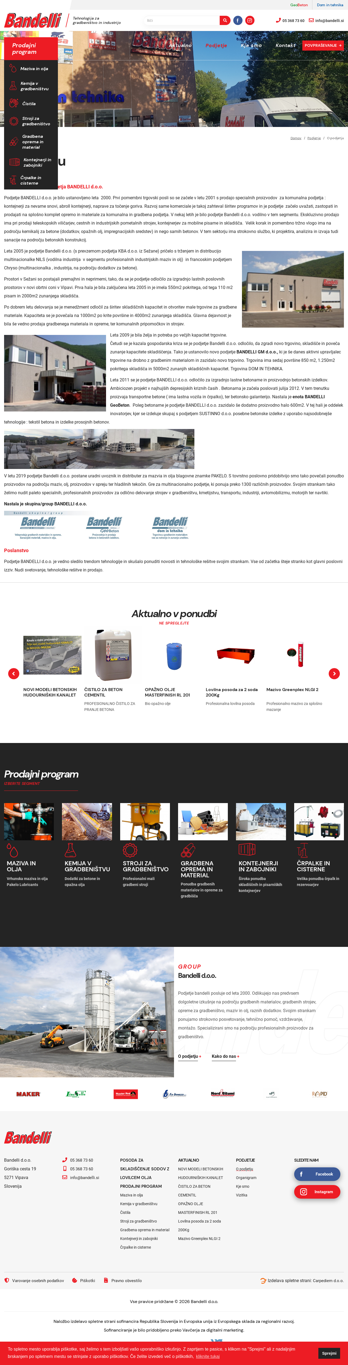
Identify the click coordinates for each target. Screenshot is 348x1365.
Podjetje (216, 45)
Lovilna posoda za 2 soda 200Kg (232, 692)
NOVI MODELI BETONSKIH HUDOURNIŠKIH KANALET (50, 692)
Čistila (29, 104)
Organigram (246, 1175)
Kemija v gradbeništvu (35, 86)
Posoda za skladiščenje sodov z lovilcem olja (144, 1166)
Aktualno (180, 45)
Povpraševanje (321, 45)
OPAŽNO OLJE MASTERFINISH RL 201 (167, 692)
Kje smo (251, 45)
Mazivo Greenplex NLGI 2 (292, 689)
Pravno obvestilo (127, 1278)
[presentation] (13, 673)
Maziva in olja (34, 68)
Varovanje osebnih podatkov (35, 1278)
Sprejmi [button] (329, 1353)
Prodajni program (142, 1184)
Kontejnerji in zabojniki (37, 162)
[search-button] (225, 20)
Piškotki (86, 1278)
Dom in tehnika (330, 4)
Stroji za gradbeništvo (36, 121)
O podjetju (244, 1167)
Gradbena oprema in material (33, 141)
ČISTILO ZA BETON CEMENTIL (103, 692)
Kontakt (286, 45)
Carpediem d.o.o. (328, 1278)
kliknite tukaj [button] (208, 1356)
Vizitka (241, 1193)
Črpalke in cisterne (30, 180)
